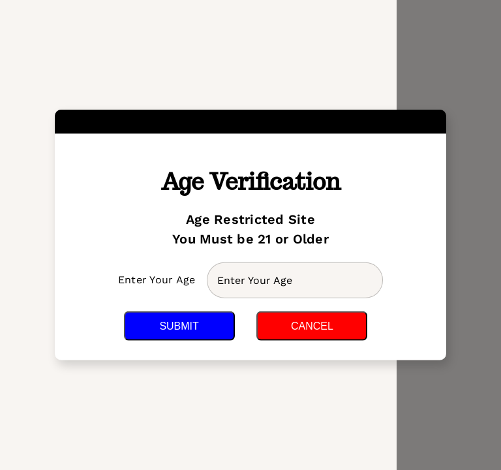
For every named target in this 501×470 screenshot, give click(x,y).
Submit (178, 326)
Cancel (312, 326)
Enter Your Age (158, 280)
